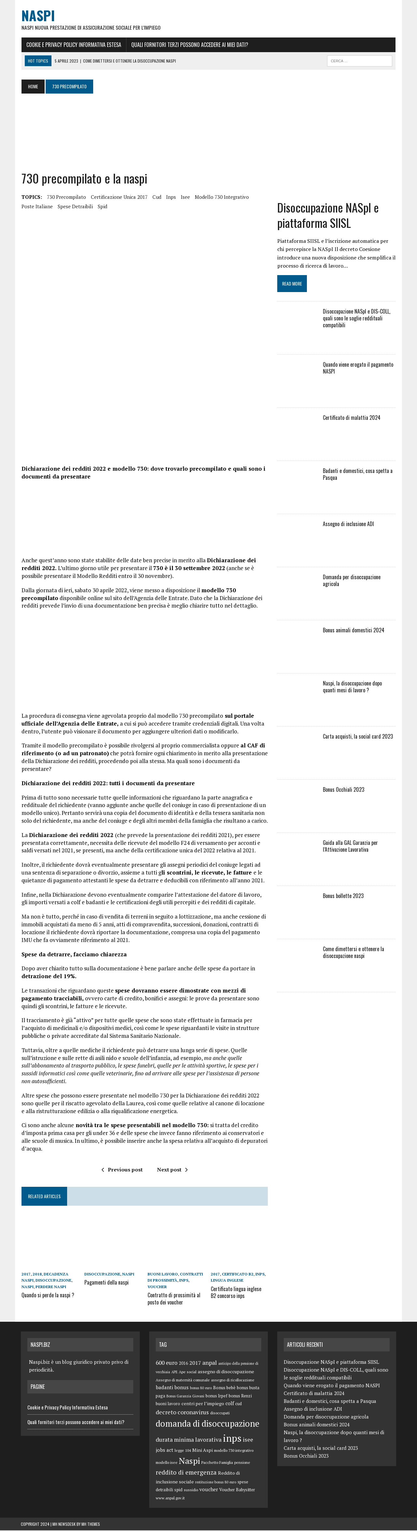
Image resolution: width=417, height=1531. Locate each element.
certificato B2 (237, 1275)
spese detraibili (74, 206)
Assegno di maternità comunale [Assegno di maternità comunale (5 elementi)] (183, 1380)
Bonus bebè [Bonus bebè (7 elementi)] (224, 1388)
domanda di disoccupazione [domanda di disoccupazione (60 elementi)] (207, 1424)
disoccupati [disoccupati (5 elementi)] (220, 1413)
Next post (172, 1170)
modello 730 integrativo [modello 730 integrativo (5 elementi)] (233, 1450)
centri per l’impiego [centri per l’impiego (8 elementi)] (202, 1404)
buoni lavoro (163, 1275)
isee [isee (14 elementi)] (248, 1440)
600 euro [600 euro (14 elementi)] (167, 1363)
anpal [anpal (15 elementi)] (209, 1363)
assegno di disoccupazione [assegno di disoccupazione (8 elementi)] (226, 1372)
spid (102, 206)
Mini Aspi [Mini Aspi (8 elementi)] (202, 1450)
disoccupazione (53, 1281)
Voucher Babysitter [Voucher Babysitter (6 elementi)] (237, 1490)
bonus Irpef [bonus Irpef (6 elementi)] (216, 1396)
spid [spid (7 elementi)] (178, 1490)
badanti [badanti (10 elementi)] (164, 1387)
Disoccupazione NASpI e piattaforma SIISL (328, 215)
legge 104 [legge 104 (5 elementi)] (183, 1450)
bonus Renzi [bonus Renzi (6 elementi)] (240, 1396)
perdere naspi (50, 1287)
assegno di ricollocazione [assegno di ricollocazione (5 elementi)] (232, 1380)
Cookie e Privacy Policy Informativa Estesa (73, 45)
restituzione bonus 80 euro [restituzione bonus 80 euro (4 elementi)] (215, 1482)
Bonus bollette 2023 (343, 896)
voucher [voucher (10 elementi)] (208, 1490)
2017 (25, 1275)
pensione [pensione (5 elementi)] (242, 1462)
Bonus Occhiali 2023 (343, 790)
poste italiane (36, 206)
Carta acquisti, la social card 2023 (358, 737)
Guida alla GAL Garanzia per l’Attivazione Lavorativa (350, 846)
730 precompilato (65, 197)
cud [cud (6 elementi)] (238, 1404)
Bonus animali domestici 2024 (353, 631)
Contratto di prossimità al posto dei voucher (174, 1299)
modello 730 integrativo (221, 197)
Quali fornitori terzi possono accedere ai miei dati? (189, 45)
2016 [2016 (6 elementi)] (183, 1364)
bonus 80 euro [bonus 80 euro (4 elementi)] (201, 1388)
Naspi (27, 1287)
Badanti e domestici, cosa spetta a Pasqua (358, 474)
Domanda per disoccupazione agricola (352, 581)
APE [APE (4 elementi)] (174, 1372)
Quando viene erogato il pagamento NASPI (358, 368)
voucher (157, 1287)
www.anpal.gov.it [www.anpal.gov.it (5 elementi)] (170, 1498)
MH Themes (90, 1524)
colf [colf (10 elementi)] (229, 1404)
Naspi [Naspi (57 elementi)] (189, 1460)
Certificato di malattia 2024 (352, 418)
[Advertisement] (151, 132)
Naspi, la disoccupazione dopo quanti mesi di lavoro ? (359, 687)
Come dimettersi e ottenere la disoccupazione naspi (353, 953)
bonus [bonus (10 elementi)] (181, 1387)
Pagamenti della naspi (106, 1283)
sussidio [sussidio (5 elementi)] (191, 1490)
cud (156, 197)
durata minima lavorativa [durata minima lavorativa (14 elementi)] (189, 1440)
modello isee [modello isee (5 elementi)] (167, 1462)
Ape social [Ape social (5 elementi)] (187, 1372)
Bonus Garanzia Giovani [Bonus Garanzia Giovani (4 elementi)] (185, 1396)
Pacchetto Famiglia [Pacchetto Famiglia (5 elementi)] (217, 1462)
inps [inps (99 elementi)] (232, 1438)
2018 (36, 1275)
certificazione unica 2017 (118, 197)
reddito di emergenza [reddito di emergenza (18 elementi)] (186, 1473)
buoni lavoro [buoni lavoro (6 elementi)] (168, 1404)
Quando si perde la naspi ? (47, 1296)
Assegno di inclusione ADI (348, 524)
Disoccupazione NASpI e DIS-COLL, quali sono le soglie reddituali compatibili (356, 319)
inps (170, 197)
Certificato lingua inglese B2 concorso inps (239, 1293)
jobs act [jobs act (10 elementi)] (164, 1450)
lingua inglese (227, 1281)
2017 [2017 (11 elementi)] (195, 1363)
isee (184, 197)
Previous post (121, 1170)
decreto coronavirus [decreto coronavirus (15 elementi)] (182, 1413)
